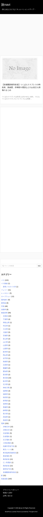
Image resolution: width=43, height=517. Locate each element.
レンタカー (5, 293)
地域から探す (7, 493)
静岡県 (5, 410)
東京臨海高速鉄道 (9, 453)
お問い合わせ (7, 496)
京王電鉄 (6, 440)
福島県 (5, 394)
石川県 (5, 384)
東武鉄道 (6, 459)
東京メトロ (7, 449)
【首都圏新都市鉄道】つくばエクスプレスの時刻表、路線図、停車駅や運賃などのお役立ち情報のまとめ (21, 87)
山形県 (5, 345)
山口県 (5, 342)
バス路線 (4, 283)
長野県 (5, 404)
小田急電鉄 (7, 443)
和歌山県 (6, 322)
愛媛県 (5, 368)
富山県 (5, 339)
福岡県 (5, 391)
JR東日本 (6, 427)
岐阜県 (5, 352)
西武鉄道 (6, 466)
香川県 (5, 414)
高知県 (5, 417)
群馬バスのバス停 (9, 287)
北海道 (5, 316)
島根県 (5, 361)
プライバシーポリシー (11, 490)
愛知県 (5, 371)
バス (2, 280)
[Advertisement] (22, 30)
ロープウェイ (6, 296)
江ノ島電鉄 (7, 462)
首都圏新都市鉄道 (9, 472)
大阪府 (5, 332)
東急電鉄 (6, 456)
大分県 (5, 329)
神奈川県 (6, 388)
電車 (2, 423)
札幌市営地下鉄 (8, 446)
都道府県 (4, 313)
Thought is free (33, 511)
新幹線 (3, 303)
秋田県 (5, 397)
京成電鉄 (6, 436)
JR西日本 (6, 430)
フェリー (4, 290)
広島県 (5, 365)
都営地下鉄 (7, 469)
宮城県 (5, 335)
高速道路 (4, 479)
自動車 (3, 309)
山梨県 (5, 348)
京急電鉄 (6, 433)
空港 (2, 306)
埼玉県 (5, 326)
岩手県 (5, 358)
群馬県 (5, 401)
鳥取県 (5, 420)
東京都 (5, 378)
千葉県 (5, 319)
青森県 (5, 407)
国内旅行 (4, 300)
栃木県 (5, 381)
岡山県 (5, 355)
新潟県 (5, 375)
